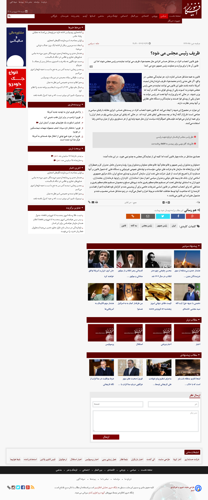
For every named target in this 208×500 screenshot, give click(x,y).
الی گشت (151, 459)
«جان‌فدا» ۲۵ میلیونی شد (71, 160)
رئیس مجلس (147, 226)
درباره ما (44, 2)
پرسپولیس (109, 344)
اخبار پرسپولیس (91, 459)
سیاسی (164, 16)
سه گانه (134, 226)
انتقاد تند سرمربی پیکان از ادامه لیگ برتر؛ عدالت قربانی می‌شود (59, 47)
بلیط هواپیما (15, 459)
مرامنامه (37, 2)
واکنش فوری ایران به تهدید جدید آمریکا (64, 112)
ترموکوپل (63, 459)
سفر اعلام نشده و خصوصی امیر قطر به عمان (64, 82)
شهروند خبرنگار (174, 21)
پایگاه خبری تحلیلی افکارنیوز (105, 487)
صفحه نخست (175, 16)
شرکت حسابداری (192, 459)
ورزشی (155, 16)
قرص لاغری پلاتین (47, 459)
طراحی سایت (164, 459)
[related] (91, 66)
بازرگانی (54, 16)
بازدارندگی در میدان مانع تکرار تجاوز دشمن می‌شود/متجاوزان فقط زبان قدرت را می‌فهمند (57, 229)
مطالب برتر (191, 320)
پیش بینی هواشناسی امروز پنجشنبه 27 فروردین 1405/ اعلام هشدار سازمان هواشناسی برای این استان (58, 221)
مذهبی (101, 16)
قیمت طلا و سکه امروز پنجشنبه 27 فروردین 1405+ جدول (59, 215)
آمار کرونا (177, 459)
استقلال (139, 344)
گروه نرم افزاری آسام (96, 493)
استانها (92, 16)
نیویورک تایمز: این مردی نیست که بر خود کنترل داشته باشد (57, 95)
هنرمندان (64, 16)
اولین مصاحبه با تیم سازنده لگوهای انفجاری (64, 40)
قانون (124, 226)
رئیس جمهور (162, 226)
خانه (97, 43)
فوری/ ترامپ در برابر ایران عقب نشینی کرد (62, 117)
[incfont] (169, 202)
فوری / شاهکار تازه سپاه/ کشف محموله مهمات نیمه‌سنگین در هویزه (55, 130)
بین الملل (135, 16)
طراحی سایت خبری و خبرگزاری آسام (182, 489)
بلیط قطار (124, 459)
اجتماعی (124, 16)
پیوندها (21, 2)
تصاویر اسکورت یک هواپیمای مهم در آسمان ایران (59, 123)
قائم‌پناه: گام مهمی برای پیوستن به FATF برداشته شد (172, 144)
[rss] (32, 487)
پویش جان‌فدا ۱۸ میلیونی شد (70, 156)
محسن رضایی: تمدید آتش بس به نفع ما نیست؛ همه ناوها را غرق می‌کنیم (56, 71)
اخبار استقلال (76, 459)
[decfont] (163, 202)
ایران (174, 226)
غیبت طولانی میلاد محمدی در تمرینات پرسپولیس (61, 77)
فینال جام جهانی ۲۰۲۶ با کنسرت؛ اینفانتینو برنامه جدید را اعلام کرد (56, 89)
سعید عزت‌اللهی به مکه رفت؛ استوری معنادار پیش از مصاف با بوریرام (57, 63)
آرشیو (85, 16)
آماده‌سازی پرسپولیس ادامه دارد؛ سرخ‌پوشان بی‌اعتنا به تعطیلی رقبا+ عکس (57, 34)
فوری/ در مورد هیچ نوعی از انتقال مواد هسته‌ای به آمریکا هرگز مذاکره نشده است (56, 138)
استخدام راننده (30, 459)
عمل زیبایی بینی (109, 459)
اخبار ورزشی (166, 344)
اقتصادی (145, 16)
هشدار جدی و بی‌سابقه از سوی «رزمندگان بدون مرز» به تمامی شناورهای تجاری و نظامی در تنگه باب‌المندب (57, 55)
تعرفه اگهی (13, 2)
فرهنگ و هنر (112, 16)
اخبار (198, 344)
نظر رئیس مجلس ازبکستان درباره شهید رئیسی (174, 137)
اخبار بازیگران (137, 459)
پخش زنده (75, 16)
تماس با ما (28, 2)
